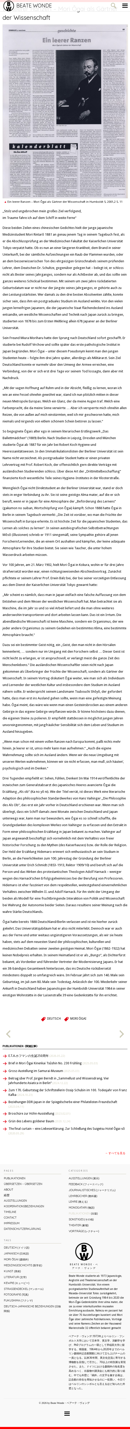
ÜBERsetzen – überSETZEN (23, 1184)
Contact (10, 1217)
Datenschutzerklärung (22, 1229)
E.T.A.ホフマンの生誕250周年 (36, 1056)
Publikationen (14, 1178)
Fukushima (18, 1300)
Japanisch (16, 1253)
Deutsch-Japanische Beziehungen (32, 1308)
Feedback (86, 1184)
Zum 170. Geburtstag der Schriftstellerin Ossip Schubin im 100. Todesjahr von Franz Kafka (67, 1092)
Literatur (15, 1277)
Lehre (78, 1201)
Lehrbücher (83, 1196)
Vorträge (84, 1231)
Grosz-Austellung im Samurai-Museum (43, 1071)
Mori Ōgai (78, 1018)
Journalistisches (92, 1190)
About (8, 1189)
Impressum (11, 1223)
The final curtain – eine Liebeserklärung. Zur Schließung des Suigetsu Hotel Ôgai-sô (66, 1131)
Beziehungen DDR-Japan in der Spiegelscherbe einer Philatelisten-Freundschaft (62, 1104)
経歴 (6, 1195)
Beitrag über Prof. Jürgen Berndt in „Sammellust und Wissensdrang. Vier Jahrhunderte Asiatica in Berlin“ (58, 1081)
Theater (78, 1225)
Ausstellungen (15, 1200)
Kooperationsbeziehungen (24, 1206)
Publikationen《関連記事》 (21, 1046)
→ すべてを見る (115, 1153)
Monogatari (81, 1207)
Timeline (10, 1212)
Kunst (12, 1271)
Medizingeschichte (23, 1265)
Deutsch (54, 1018)
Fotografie (16, 1294)
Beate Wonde (27, 6)
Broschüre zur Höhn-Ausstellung (39, 1113)
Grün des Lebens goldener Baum (39, 1121)
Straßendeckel (23, 1289)
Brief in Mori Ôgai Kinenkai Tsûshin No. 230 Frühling (53, 1063)
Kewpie (16, 1283)
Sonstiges (81, 1219)
